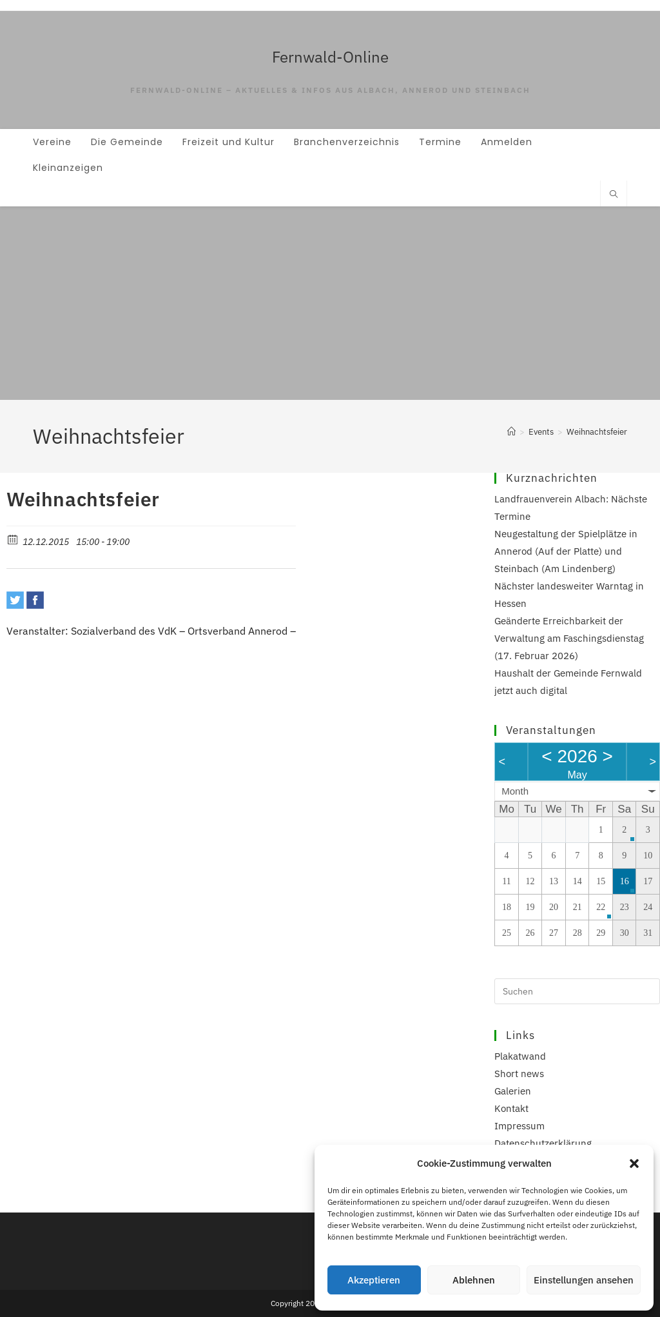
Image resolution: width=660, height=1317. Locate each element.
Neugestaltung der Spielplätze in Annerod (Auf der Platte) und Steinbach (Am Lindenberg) (565, 551)
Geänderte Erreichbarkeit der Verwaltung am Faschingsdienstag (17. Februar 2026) (569, 638)
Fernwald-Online (330, 56)
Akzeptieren (373, 1280)
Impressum (519, 1126)
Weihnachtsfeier (597, 431)
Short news (519, 1073)
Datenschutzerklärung (543, 1143)
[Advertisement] (330, 303)
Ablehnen (473, 1280)
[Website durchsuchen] (614, 195)
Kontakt (511, 1108)
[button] (634, 1163)
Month (515, 791)
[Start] (511, 431)
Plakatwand (520, 1056)
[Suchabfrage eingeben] (577, 991)
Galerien (512, 1091)
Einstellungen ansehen (584, 1280)
